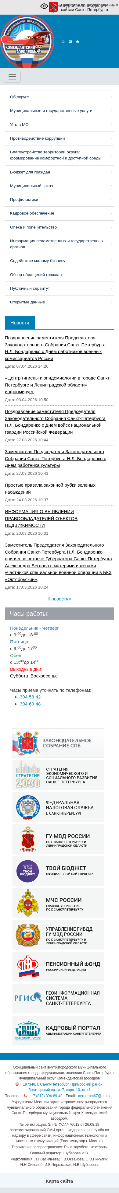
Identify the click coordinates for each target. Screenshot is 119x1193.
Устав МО (19, 124)
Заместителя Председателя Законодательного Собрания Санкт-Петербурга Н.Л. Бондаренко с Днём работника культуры (55, 458)
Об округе (19, 97)
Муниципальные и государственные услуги (51, 110)
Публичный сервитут (30, 288)
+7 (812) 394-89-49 (47, 1096)
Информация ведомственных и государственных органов (56, 244)
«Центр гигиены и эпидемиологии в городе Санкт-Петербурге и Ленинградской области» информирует (58, 384)
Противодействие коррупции (37, 138)
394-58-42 (30, 696)
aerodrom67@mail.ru (95, 1096)
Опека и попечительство (33, 227)
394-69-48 (30, 703)
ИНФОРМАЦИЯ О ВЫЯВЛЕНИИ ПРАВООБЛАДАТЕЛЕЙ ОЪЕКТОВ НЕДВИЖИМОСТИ (41, 518)
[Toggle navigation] (12, 77)
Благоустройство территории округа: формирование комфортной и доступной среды (55, 155)
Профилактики (24, 199)
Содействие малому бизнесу (37, 260)
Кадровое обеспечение (32, 213)
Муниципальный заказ (31, 186)
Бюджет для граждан (30, 172)
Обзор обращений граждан (36, 274)
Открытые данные (27, 302)
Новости (19, 322)
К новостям (59, 598)
